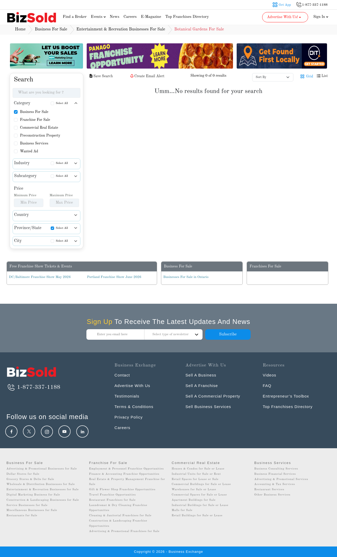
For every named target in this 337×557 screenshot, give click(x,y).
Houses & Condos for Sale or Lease (198, 468)
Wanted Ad (29, 151)
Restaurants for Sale (22, 515)
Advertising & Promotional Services (281, 479)
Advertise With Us (132, 385)
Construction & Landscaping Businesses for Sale (43, 500)
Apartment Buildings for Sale (194, 500)
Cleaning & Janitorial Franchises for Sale (120, 515)
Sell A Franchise (201, 385)
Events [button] (99, 17)
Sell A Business (200, 375)
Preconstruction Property (40, 135)
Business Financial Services (275, 474)
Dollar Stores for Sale (23, 474)
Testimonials (127, 396)
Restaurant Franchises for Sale (112, 500)
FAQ (267, 385)
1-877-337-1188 (33, 387)
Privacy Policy (129, 417)
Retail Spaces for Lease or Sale (195, 479)
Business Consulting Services (276, 468)
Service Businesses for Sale (27, 505)
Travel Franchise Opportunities (112, 494)
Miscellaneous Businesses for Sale (32, 510)
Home (20, 29)
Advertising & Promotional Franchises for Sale (124, 531)
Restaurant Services (269, 489)
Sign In (321, 17)
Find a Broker (75, 17)
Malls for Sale (182, 510)
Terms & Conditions (134, 406)
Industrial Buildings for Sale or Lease (200, 505)
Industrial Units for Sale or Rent (196, 474)
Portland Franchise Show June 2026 (114, 277)
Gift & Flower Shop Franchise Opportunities (122, 489)
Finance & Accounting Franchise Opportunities (124, 474)
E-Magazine (151, 17)
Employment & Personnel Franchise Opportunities (126, 468)
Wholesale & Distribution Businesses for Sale (41, 484)
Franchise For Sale (35, 120)
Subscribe (228, 334)
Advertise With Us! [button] (284, 17)
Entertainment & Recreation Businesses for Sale (43, 489)
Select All (62, 103)
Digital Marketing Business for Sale (33, 494)
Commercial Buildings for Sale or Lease (201, 484)
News (115, 17)
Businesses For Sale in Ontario (186, 277)
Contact (122, 375)
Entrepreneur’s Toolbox (286, 396)
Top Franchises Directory (187, 17)
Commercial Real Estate (39, 128)
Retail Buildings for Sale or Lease (197, 515)
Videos (269, 375)
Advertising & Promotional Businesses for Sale (42, 468)
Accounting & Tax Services (274, 484)
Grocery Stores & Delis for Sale (30, 479)
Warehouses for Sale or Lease (194, 489)
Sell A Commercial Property (212, 396)
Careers (130, 17)
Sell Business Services (208, 406)
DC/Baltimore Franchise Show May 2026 (40, 277)
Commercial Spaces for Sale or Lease (199, 494)
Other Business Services (272, 494)
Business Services (34, 143)
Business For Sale (34, 112)
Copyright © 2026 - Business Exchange (168, 552)
